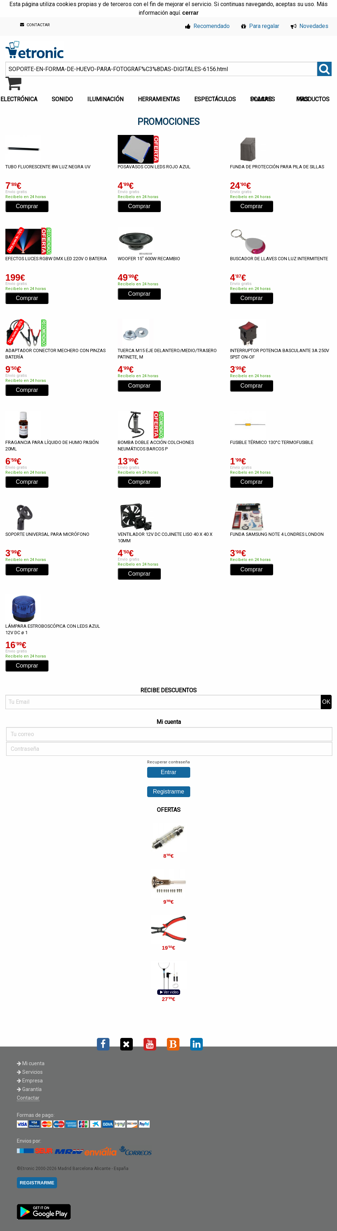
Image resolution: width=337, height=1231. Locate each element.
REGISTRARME (37, 1182)
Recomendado (207, 26)
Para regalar (260, 26)
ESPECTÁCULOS (215, 99)
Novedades (309, 26)
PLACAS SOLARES (262, 99)
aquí (174, 12)
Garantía (29, 1089)
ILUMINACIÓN (105, 99)
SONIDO (62, 99)
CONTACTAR (35, 25)
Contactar (28, 1098)
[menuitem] (63, 97)
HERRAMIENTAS (159, 99)
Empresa (30, 1080)
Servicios (30, 1072)
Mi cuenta (31, 1063)
